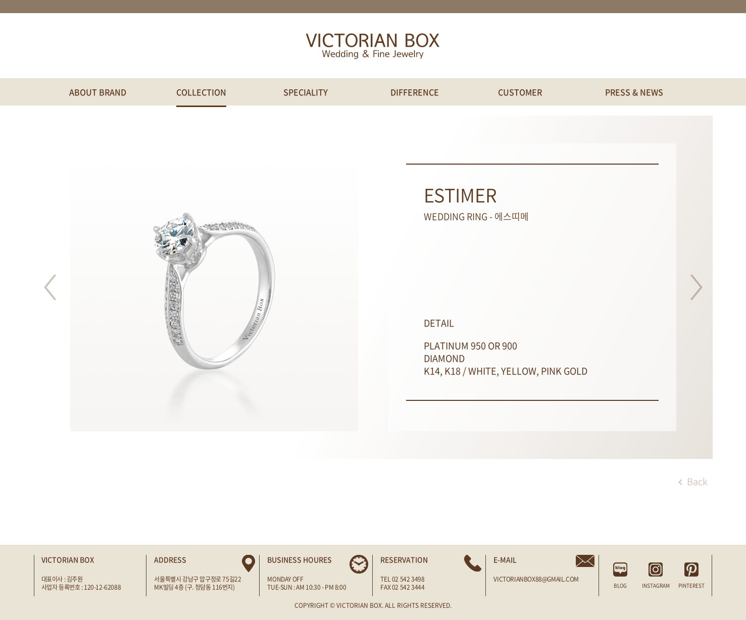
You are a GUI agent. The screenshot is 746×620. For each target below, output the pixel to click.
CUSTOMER (520, 92)
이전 (50, 287)
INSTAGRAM (656, 575)
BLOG (620, 575)
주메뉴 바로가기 (0, 0)
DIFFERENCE (414, 92)
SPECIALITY (305, 92)
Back (693, 481)
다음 (696, 287)
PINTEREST (691, 575)
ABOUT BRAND (97, 92)
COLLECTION (201, 92)
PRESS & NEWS (634, 92)
